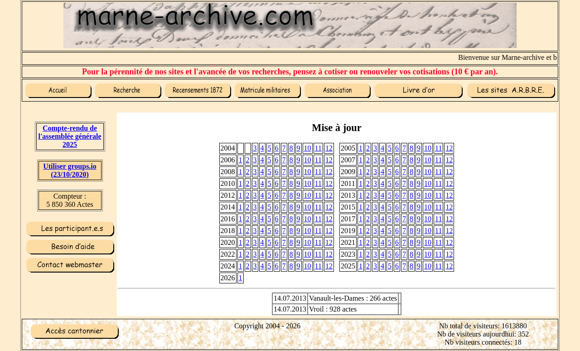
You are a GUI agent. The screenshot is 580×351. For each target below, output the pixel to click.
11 (318, 148)
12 (329, 148)
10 (307, 148)
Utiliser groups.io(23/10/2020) (70, 170)
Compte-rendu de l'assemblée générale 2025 (69, 136)
